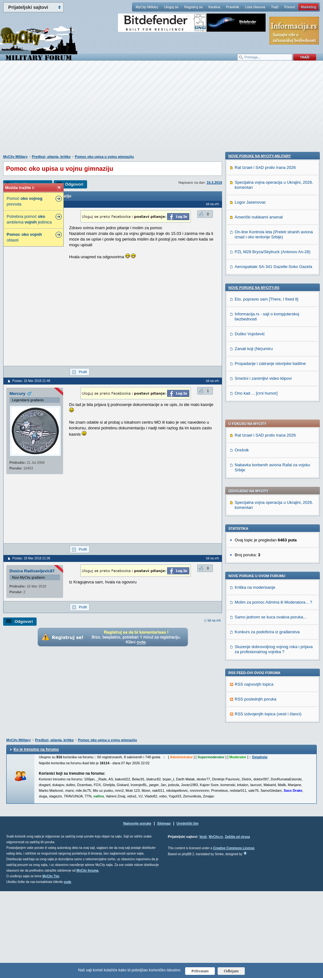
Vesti (203, 923)
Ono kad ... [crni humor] (256, 800)
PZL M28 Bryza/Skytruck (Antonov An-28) (272, 659)
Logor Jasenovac (250, 609)
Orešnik (242, 278)
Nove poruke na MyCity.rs (253, 695)
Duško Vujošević (250, 741)
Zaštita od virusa (237, 923)
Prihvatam (200, 971)
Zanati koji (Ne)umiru (254, 756)
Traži (275, 7)
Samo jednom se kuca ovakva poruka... (271, 445)
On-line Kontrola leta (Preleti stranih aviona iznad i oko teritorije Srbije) (274, 642)
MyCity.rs (216, 923)
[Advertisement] (161, 110)
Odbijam (231, 971)
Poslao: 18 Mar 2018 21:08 (31, 558)
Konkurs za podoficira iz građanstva (267, 460)
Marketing (308, 7)
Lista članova (255, 7)
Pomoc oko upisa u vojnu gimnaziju (104, 156)
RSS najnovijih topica (254, 512)
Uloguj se (171, 7)
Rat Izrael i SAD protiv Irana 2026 (265, 263)
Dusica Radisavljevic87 (32, 571)
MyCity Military (147, 7)
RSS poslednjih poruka (255, 527)
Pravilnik (232, 7)
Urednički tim (188, 910)
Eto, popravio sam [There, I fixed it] (266, 706)
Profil (83, 372)
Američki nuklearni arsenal (259, 624)
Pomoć (289, 7)
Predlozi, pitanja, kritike (51, 156)
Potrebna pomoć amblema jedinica (29, 219)
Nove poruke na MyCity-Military (259, 563)
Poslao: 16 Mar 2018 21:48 (31, 381)
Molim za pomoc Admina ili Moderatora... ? (273, 430)
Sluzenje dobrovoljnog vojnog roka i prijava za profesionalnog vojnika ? (274, 478)
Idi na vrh (214, 620)
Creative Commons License (233, 935)
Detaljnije (259, 844)
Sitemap (164, 910)
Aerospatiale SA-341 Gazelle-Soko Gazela (273, 674)
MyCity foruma (87, 957)
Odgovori (74, 184)
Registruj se (193, 7)
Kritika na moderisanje (255, 416)
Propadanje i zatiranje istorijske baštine (270, 771)
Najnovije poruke (137, 910)
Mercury (17, 393)
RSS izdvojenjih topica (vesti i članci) (268, 542)
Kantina (214, 7)
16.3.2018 (214, 182)
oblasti (24, 237)
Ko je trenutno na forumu (36, 836)
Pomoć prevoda (24, 201)
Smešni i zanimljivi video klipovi (263, 786)
